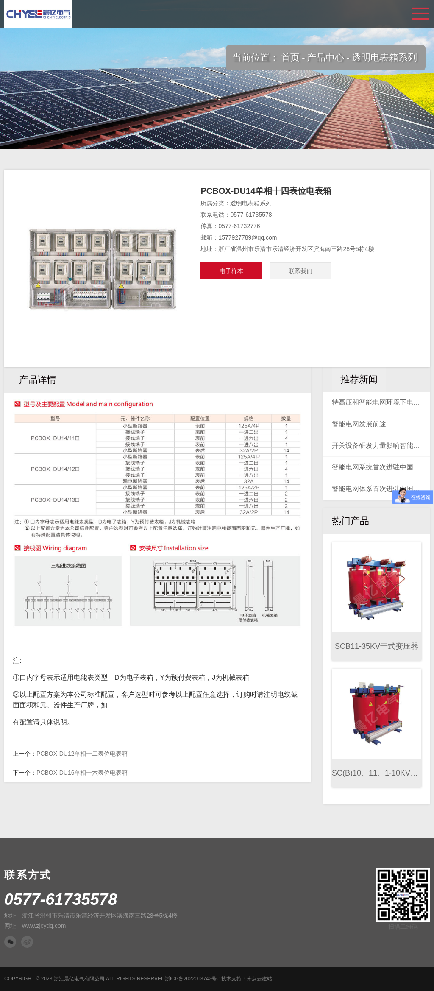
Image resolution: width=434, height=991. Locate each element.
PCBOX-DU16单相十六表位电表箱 (82, 772)
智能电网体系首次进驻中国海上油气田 (376, 488)
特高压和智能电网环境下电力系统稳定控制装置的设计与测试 (376, 402)
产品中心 (325, 57)
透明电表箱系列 (384, 57)
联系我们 (300, 271)
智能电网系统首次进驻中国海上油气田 (376, 467)
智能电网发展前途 (359, 423)
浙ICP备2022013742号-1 (193, 979)
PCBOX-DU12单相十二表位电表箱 (82, 753)
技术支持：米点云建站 (246, 979)
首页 (290, 57)
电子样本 (231, 271)
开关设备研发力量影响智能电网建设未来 (376, 445)
